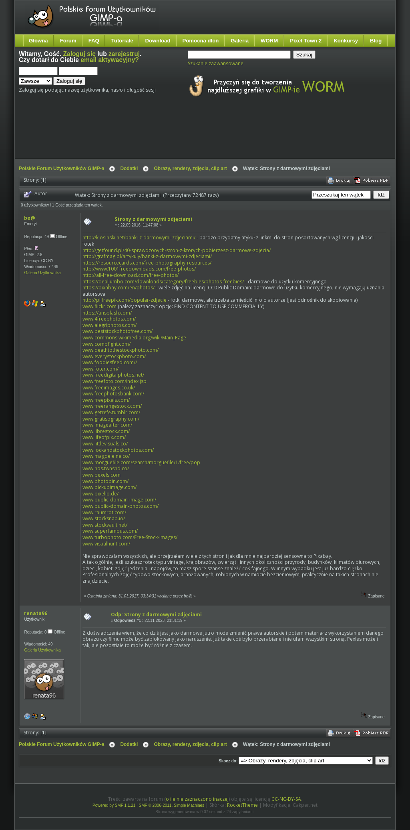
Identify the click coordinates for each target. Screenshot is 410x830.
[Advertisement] (169, 135)
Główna (38, 41)
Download (157, 41)
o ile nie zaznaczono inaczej (197, 799)
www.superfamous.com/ (110, 530)
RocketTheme (242, 805)
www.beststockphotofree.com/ (117, 331)
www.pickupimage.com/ (109, 487)
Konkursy (346, 41)
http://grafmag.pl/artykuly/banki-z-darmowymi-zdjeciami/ (147, 256)
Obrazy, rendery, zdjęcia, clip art (190, 168)
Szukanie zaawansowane (215, 63)
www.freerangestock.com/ (112, 406)
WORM (269, 41)
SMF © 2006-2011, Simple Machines (172, 805)
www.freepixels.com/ (106, 400)
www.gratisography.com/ (110, 418)
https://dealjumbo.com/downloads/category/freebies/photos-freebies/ (163, 281)
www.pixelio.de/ (100, 493)
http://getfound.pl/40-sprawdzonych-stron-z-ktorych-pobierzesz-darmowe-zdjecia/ (176, 250)
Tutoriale (122, 41)
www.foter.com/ (100, 368)
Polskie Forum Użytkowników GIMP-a (61, 168)
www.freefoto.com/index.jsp (114, 381)
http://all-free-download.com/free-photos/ (130, 275)
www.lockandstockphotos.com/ (118, 450)
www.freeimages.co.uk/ (108, 387)
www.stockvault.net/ (104, 524)
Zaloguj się (79, 53)
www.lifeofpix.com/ (104, 437)
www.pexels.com (101, 474)
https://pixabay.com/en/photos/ (118, 287)
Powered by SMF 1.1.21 (113, 805)
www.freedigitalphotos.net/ (113, 374)
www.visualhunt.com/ (106, 543)
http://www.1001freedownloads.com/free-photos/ (139, 268)
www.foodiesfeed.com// (109, 362)
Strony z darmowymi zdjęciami (153, 219)
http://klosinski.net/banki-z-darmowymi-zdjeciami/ (138, 237)
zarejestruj (124, 53)
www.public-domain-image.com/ (119, 499)
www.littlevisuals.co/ (105, 443)
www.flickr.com (99, 306)
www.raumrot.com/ (104, 512)
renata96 (35, 613)
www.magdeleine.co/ (106, 456)
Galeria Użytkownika (42, 273)
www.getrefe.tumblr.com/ (111, 412)
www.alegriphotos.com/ (109, 325)
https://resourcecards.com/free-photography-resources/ (146, 262)
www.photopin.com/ (105, 481)
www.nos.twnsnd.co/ (105, 468)
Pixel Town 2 (306, 41)
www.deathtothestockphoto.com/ (120, 350)
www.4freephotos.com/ (109, 318)
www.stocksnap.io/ (103, 518)
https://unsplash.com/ (107, 312)
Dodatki (129, 168)
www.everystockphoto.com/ (114, 356)
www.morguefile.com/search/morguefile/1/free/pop (141, 462)
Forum (68, 41)
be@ (29, 218)
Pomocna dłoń (201, 41)
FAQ (93, 41)
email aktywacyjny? (109, 59)
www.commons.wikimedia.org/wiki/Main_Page (134, 337)
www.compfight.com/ (106, 344)
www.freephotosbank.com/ (113, 393)
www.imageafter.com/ (107, 424)
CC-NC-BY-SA (286, 799)
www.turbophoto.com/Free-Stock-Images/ (129, 537)
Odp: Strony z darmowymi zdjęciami (156, 614)
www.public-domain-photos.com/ (120, 506)
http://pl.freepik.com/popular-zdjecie (124, 300)
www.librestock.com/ (106, 431)
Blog (376, 41)
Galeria (240, 41)
